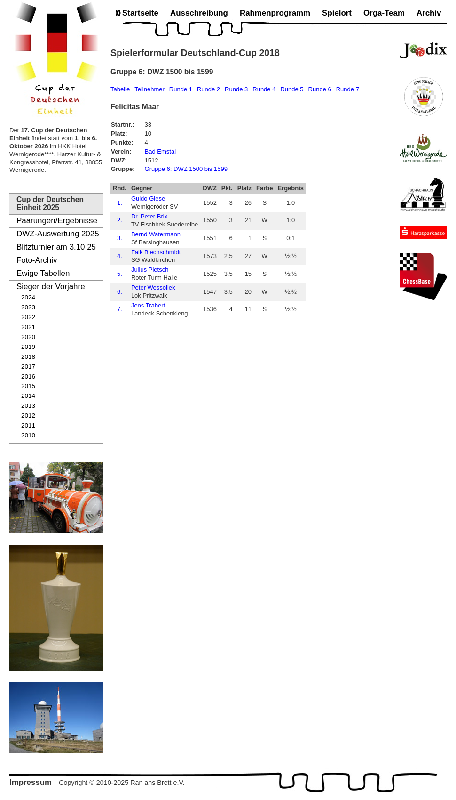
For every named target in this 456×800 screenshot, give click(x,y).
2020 (28, 336)
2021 (28, 327)
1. (119, 202)
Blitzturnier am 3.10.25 (56, 246)
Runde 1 (180, 89)
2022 (28, 317)
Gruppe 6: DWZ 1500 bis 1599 (186, 168)
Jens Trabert (148, 305)
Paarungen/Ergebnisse (56, 220)
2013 (28, 405)
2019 (28, 346)
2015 (28, 385)
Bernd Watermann (156, 234)
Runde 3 (236, 89)
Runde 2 (208, 89)
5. (119, 273)
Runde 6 (319, 89)
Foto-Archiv (36, 260)
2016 (28, 376)
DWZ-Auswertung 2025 (57, 233)
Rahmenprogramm (275, 12)
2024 (28, 297)
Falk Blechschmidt (156, 252)
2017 (28, 366)
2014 (28, 395)
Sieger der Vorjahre (50, 286)
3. (119, 238)
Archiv (429, 12)
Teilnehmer (149, 89)
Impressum (30, 782)
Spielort (337, 12)
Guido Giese (148, 198)
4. (119, 255)
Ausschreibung (199, 12)
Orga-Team (384, 12)
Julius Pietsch (149, 269)
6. (119, 291)
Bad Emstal (160, 151)
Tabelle (120, 89)
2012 (28, 415)
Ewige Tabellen (43, 273)
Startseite (140, 12)
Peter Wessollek (153, 287)
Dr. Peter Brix (149, 216)
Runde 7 (347, 89)
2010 (28, 435)
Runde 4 (263, 89)
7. (119, 309)
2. (119, 220)
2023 (28, 307)
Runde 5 (291, 89)
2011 (28, 425)
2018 (28, 356)
